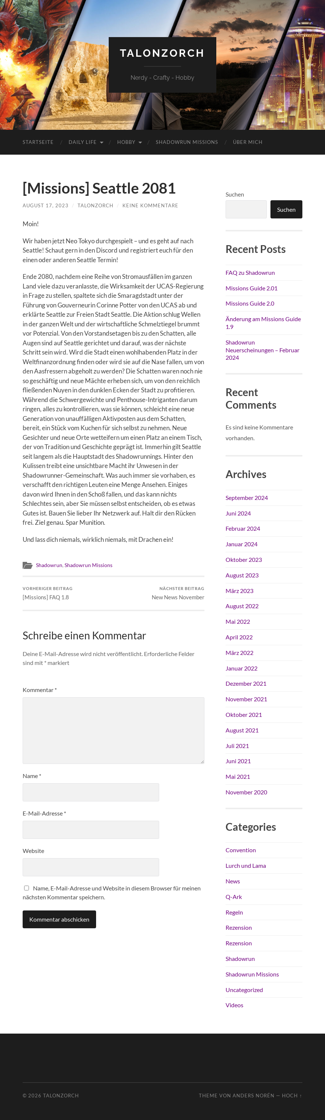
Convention (241, 849)
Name (32, 775)
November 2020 (246, 791)
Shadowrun (49, 565)
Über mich (248, 142)
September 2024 (247, 497)
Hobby (126, 142)
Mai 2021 (238, 776)
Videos (234, 1004)
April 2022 (239, 636)
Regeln (234, 912)
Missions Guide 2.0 (250, 303)
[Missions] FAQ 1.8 (48, 593)
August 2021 (242, 730)
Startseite (38, 142)
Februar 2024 (243, 528)
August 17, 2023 (46, 205)
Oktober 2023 (244, 559)
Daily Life (83, 142)
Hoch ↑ (292, 1095)
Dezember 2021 (246, 683)
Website (33, 850)
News (233, 881)
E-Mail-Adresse (44, 813)
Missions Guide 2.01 (252, 287)
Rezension (239, 927)
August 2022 (242, 605)
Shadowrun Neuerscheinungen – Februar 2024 (262, 350)
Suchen (235, 194)
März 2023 (239, 590)
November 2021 (246, 698)
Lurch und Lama (246, 865)
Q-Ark (234, 896)
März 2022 (239, 652)
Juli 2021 (237, 745)
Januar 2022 (241, 668)
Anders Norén (254, 1095)
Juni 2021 (238, 760)
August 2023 (242, 575)
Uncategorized (244, 989)
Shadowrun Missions (187, 142)
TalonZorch (162, 53)
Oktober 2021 (244, 714)
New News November (178, 593)
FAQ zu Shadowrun (250, 272)
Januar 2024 (241, 543)
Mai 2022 (238, 621)
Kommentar (40, 689)
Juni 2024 (238, 513)
